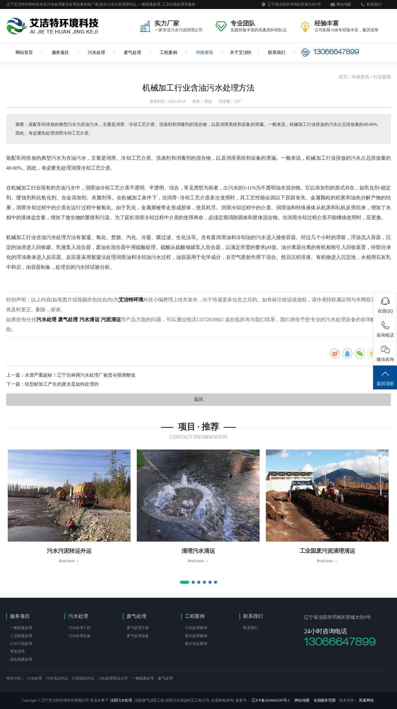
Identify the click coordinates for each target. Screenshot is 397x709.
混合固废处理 (21, 659)
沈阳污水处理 (121, 700)
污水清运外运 (57, 678)
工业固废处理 (21, 636)
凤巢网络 (366, 700)
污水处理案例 (196, 628)
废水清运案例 (196, 643)
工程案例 (168, 52)
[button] (184, 582)
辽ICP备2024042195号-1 (271, 700)
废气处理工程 (138, 628)
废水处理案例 (196, 636)
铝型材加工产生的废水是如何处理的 (62, 384)
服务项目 (60, 52)
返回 (198, 399)
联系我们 (374, 4)
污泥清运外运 (83, 678)
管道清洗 (17, 651)
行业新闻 (382, 77)
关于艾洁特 (241, 52)
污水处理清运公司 (113, 678)
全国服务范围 (325, 700)
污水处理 (96, 52)
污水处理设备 (79, 636)
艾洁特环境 (130, 299)
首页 (343, 77)
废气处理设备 (138, 636)
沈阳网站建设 (176, 679)
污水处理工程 (79, 628)
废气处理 (132, 52)
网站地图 (344, 4)
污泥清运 (111, 319)
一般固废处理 (21, 628)
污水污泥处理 (21, 643)
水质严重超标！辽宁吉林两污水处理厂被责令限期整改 (80, 375)
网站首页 (24, 52)
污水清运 (89, 319)
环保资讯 (204, 52)
